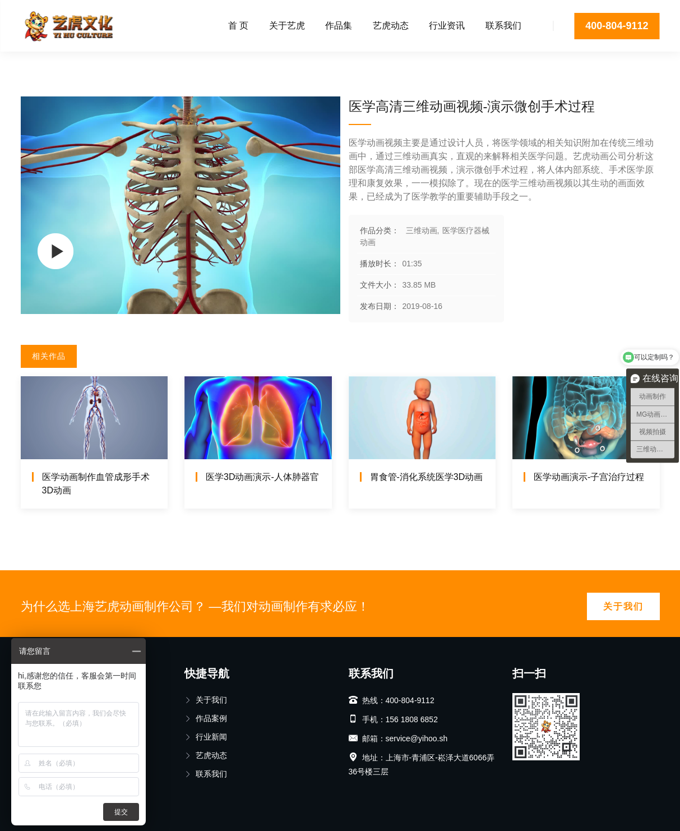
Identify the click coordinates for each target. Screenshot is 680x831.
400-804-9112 (616, 25)
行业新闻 (205, 736)
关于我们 (623, 606)
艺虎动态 (391, 25)
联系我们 (503, 25)
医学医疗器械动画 (132, 64)
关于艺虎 (287, 25)
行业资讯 (447, 25)
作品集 (338, 25)
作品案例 (205, 718)
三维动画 (67, 64)
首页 (28, 64)
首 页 (238, 25)
